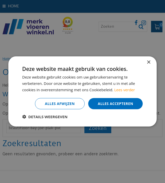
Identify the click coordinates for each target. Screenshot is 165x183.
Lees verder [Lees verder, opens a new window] (124, 89)
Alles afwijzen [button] (60, 103)
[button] (45, 116)
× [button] (148, 62)
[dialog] (82, 91)
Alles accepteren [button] (115, 103)
